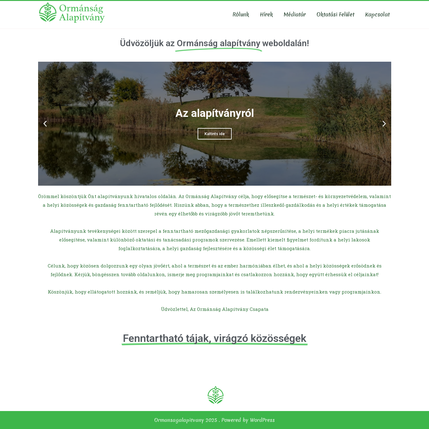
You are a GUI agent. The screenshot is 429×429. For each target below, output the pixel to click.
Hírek (266, 14)
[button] (209, 181)
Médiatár (295, 14)
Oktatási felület (335, 14)
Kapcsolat (377, 14)
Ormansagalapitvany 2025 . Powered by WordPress (214, 420)
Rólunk (240, 14)
